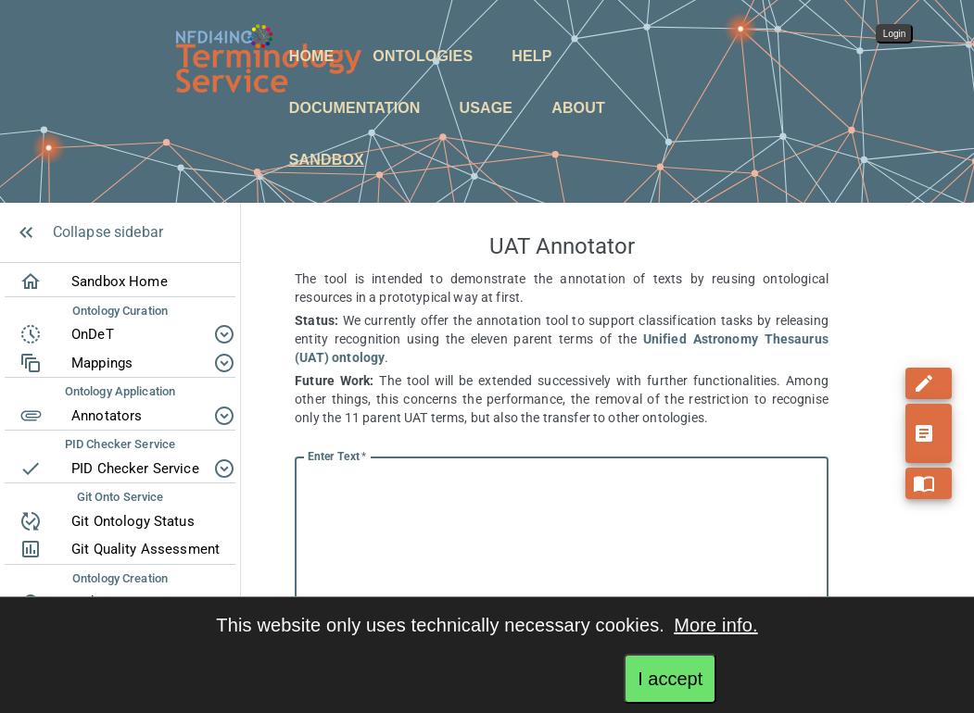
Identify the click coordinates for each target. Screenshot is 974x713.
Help (531, 56)
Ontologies (423, 56)
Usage (486, 108)
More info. (715, 625)
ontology (358, 357)
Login (894, 34)
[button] (307, 56)
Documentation (355, 108)
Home (312, 56)
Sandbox (326, 160)
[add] (928, 365)
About (578, 108)
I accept (670, 679)
